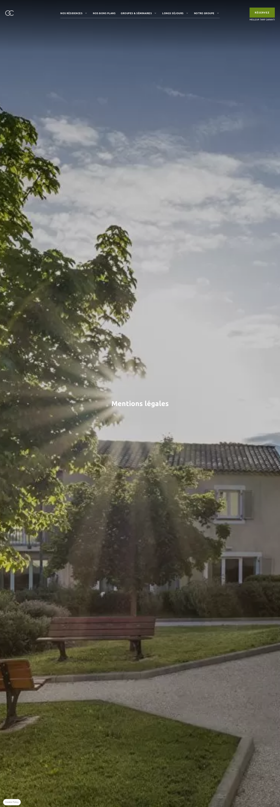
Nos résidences (71, 13)
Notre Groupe (204, 13)
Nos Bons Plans (104, 13)
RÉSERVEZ (262, 12)
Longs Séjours (173, 13)
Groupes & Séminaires (136, 13)
